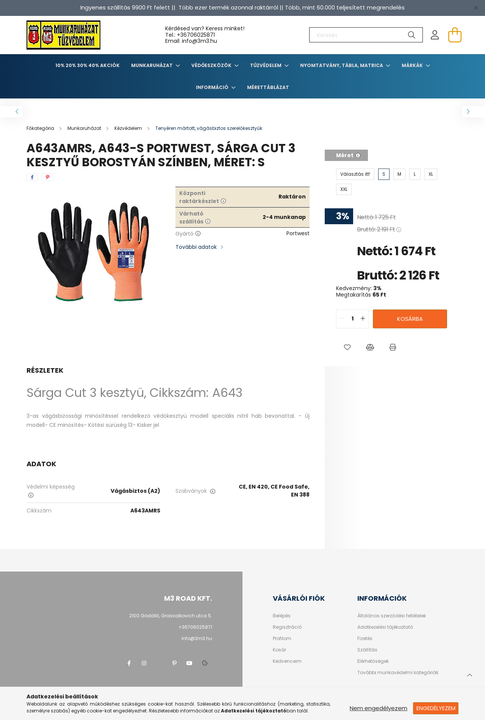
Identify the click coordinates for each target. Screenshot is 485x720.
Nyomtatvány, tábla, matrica (342, 65)
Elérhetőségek (373, 661)
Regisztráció (287, 627)
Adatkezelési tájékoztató (385, 627)
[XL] (430, 174)
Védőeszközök (212, 65)
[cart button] (454, 34)
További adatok (196, 247)
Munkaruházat (152, 65)
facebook (128, 663)
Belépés (282, 615)
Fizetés (364, 638)
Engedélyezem (435, 708)
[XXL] (344, 189)
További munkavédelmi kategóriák (397, 672)
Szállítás (367, 650)
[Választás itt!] (355, 174)
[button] (347, 347)
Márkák (413, 65)
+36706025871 (196, 35)
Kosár (279, 650)
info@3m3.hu (196, 638)
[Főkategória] (41, 128)
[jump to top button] (469, 674)
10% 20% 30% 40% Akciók (87, 65)
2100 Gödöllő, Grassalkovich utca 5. (170, 615)
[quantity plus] (363, 319)
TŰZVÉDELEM (266, 65)
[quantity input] (352, 319)
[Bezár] (475, 7)
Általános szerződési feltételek (391, 615)
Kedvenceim (287, 661)
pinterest (174, 663)
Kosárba (410, 319)
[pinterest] (47, 177)
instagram (144, 663)
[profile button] (435, 34)
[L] (415, 174)
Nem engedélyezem (378, 708)
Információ (213, 87)
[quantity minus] (342, 319)
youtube (189, 663)
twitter (159, 663)
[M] (399, 174)
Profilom (282, 638)
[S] (384, 174)
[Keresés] (366, 34)
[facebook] (32, 177)
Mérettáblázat (268, 87)
